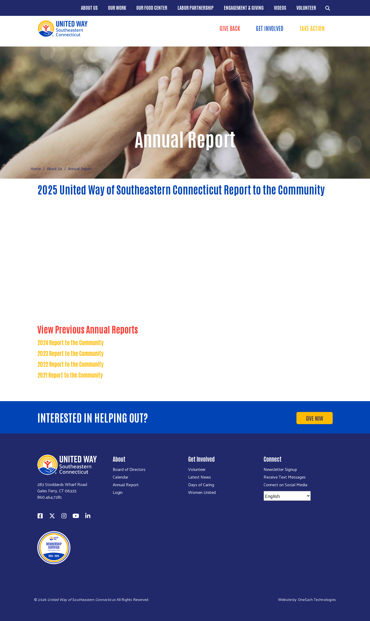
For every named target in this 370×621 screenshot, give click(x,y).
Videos (280, 7)
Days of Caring (201, 484)
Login (118, 492)
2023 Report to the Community (70, 353)
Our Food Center (151, 7)
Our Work (117, 7)
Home (35, 168)
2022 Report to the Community (70, 364)
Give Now (314, 418)
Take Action (312, 28)
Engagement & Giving (244, 7)
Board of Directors (129, 469)
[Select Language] (287, 496)
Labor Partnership (196, 7)
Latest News (199, 477)
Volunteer (306, 7)
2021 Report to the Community (70, 374)
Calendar (120, 477)
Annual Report (126, 484)
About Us (89, 7)
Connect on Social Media (285, 484)
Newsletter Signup (280, 469)
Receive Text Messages (285, 477)
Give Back (230, 28)
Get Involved (269, 28)
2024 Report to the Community (70, 342)
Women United (202, 492)
